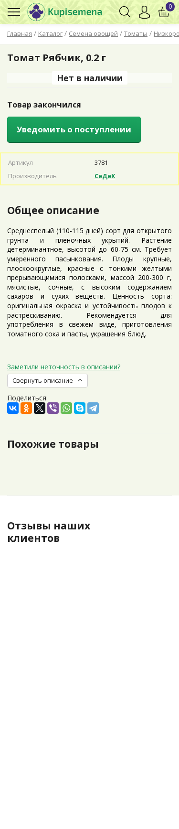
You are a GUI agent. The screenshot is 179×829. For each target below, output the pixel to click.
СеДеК (105, 176)
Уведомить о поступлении (74, 129)
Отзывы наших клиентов (48, 531)
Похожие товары (53, 444)
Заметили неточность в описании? (63, 366)
